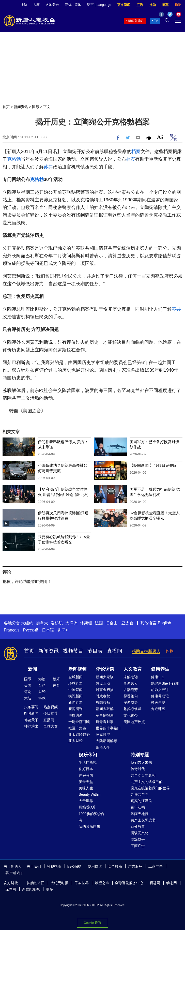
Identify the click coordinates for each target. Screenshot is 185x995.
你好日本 (86, 769)
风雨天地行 (139, 814)
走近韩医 (158, 709)
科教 (41, 698)
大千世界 (86, 801)
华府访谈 (75, 715)
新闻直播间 (135, 21)
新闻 (32, 669)
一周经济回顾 (79, 722)
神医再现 (158, 702)
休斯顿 (86, 623)
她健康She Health (165, 683)
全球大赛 (50, 726)
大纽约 (27, 623)
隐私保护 (74, 866)
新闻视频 (77, 669)
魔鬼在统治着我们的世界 (150, 788)
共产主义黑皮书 (143, 820)
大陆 (27, 698)
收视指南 (54, 866)
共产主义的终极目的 (147, 782)
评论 (27, 692)
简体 (77, 5)
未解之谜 (131, 677)
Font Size (160, 136)
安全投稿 (115, 866)
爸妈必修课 (132, 709)
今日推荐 (50, 713)
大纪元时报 (59, 883)
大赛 (36, 5)
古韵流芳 (131, 690)
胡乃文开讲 (160, 690)
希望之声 (102, 883)
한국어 (64, 630)
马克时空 (103, 734)
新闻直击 (75, 702)
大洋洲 (71, 623)
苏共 (48, 166)
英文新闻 (123, 5)
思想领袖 (103, 702)
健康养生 (160, 669)
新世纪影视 (31, 889)
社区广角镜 (77, 728)
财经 (41, 692)
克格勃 (14, 159)
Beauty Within (90, 794)
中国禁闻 (75, 690)
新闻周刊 (75, 709)
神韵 (23, 5)
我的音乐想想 (89, 826)
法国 (99, 623)
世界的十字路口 (108, 728)
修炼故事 (138, 839)
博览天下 (31, 720)
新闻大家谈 (105, 677)
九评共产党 (139, 794)
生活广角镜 (88, 762)
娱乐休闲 (88, 754)
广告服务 (135, 866)
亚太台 (127, 623)
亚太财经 (75, 741)
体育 (56, 685)
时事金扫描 (105, 690)
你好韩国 (86, 775)
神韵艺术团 (35, 883)
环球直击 (75, 683)
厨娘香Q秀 (87, 807)
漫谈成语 (131, 702)
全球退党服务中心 (129, 883)
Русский (30, 630)
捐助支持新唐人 (146, 651)
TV (156, 21)
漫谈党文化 (139, 833)
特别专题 (140, 754)
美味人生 (86, 788)
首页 (6, 107)
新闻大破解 (105, 709)
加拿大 (42, 623)
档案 (136, 151)
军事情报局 (105, 715)
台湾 (41, 685)
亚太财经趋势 (79, 734)
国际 (35, 107)
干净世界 (81, 883)
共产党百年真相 (143, 775)
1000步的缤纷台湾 (91, 817)
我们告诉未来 (141, 762)
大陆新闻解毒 (106, 741)
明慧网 (154, 883)
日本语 (48, 630)
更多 (49, 889)
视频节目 (73, 651)
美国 (27, 685)
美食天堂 (86, 782)
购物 (178, 5)
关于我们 (34, 866)
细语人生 (103, 747)
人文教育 (133, 669)
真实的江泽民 (141, 801)
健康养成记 (160, 696)
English (164, 623)
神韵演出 (31, 726)
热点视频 (50, 707)
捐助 (152, 5)
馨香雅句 (131, 696)
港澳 (41, 679)
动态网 (171, 883)
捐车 (165, 5)
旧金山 (111, 623)
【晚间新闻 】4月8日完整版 (153, 465)
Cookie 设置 (92, 923)
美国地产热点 (134, 722)
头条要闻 (31, 707)
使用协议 (95, 866)
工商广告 (138, 846)
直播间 (114, 651)
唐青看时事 (105, 722)
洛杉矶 (57, 623)
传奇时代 (138, 769)
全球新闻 (75, 677)
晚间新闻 (75, 696)
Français (11, 630)
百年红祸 (138, 807)
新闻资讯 (21, 107)
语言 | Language (99, 5)
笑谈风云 (131, 683)
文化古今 (131, 715)
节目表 (95, 651)
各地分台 (52, 5)
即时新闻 (31, 713)
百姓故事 (138, 826)
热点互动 (103, 683)
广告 (139, 5)
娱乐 (56, 679)
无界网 (10, 889)
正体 (68, 5)
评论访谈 (105, 669)
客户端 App (14, 873)
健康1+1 (157, 677)
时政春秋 (103, 696)
